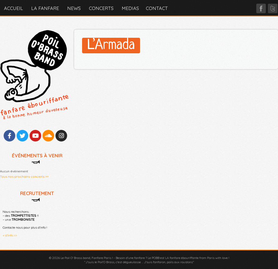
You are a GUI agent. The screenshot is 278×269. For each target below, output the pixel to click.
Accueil (13, 8)
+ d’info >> (10, 235)
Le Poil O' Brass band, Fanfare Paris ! (87, 258)
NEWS (74, 8)
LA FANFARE (45, 8)
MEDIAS (130, 8)
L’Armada (111, 45)
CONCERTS (101, 8)
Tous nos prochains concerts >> (24, 176)
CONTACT (157, 8)
